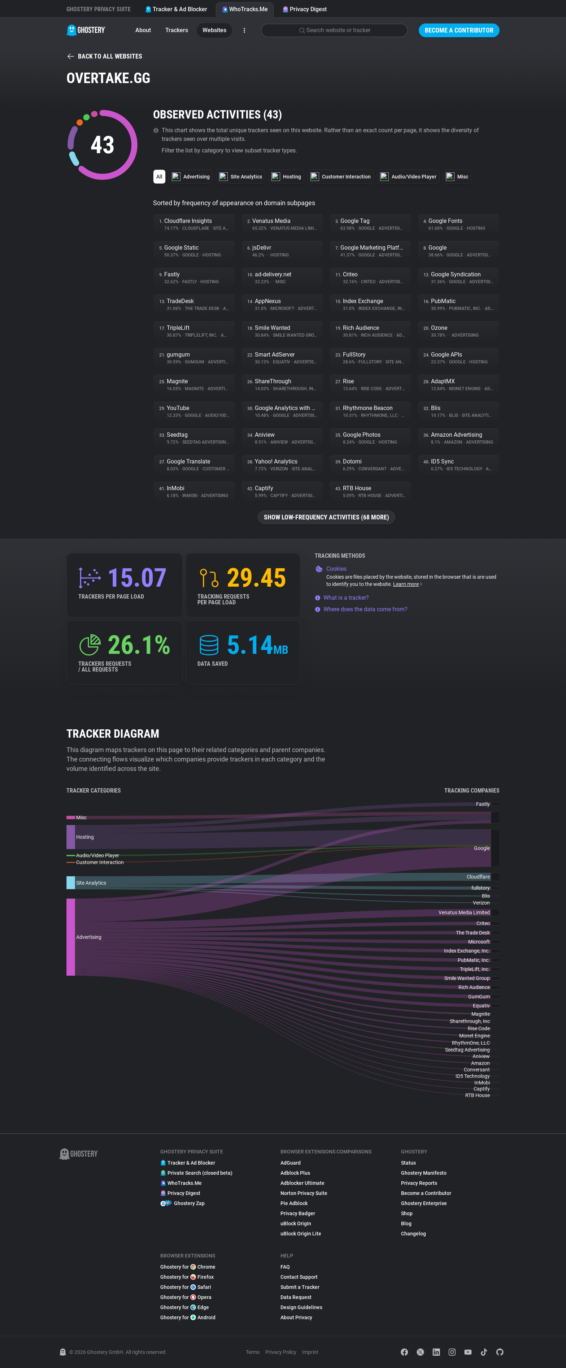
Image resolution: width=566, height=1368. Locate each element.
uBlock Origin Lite (300, 1234)
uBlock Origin (295, 1223)
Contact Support (299, 1277)
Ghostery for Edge (184, 1307)
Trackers (176, 30)
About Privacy (296, 1317)
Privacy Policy (280, 1352)
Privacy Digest (304, 9)
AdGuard (290, 1163)
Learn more (408, 584)
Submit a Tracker (299, 1287)
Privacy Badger (297, 1213)
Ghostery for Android (187, 1317)
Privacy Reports (419, 1183)
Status (408, 1163)
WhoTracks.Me (245, 9)
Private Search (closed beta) (196, 1173)
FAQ (285, 1267)
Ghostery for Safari (185, 1287)
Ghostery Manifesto (424, 1173)
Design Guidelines (301, 1307)
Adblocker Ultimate (302, 1183)
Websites (214, 30)
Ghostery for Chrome (187, 1267)
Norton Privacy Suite (303, 1193)
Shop (407, 1213)
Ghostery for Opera (186, 1297)
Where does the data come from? (361, 609)
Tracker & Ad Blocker (176, 9)
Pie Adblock (294, 1203)
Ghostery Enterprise (424, 1203)
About (143, 30)
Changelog (413, 1234)
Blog (406, 1223)
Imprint (310, 1352)
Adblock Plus (295, 1173)
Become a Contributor (459, 30)
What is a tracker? (342, 597)
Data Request (296, 1297)
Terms (253, 1352)
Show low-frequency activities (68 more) (326, 517)
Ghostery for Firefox (187, 1277)
